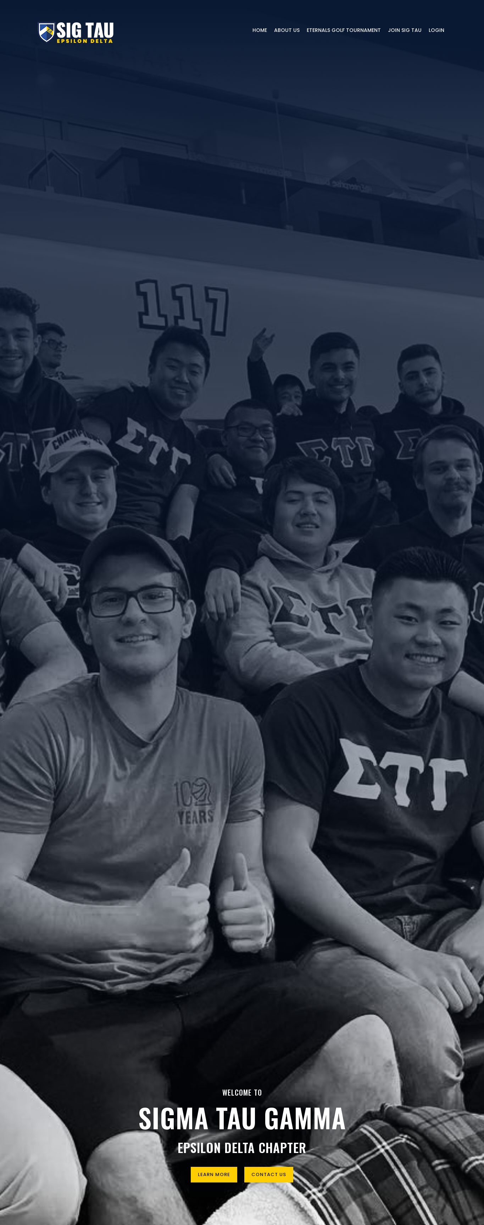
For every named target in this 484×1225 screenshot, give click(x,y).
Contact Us (268, 1174)
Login (436, 30)
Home (259, 30)
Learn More (214, 1174)
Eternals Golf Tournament (344, 30)
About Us (287, 30)
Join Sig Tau (405, 30)
